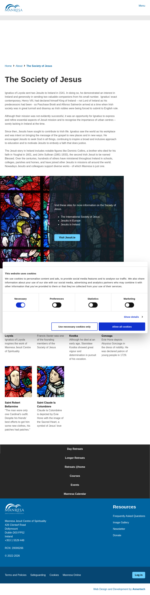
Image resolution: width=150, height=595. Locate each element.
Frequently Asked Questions (129, 516)
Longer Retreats (75, 458)
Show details (131, 316)
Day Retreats (75, 449)
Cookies (54, 575)
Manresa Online (72, 575)
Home (8, 66)
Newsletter (119, 529)
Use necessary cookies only (74, 326)
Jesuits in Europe (71, 220)
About (19, 66)
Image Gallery (121, 522)
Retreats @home (75, 467)
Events (75, 485)
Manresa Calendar (75, 494)
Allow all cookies (122, 326)
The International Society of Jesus (80, 216)
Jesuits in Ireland (70, 224)
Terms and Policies (15, 575)
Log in (139, 575)
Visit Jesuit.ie (67, 237)
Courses (75, 476)
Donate (117, 535)
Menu (142, 5)
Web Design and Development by (119, 589)
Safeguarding (38, 575)
